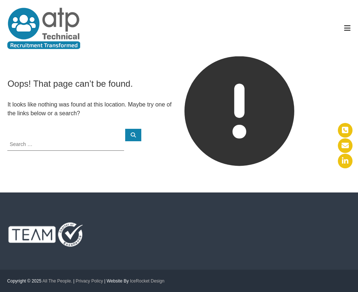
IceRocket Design (147, 281)
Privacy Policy (89, 281)
